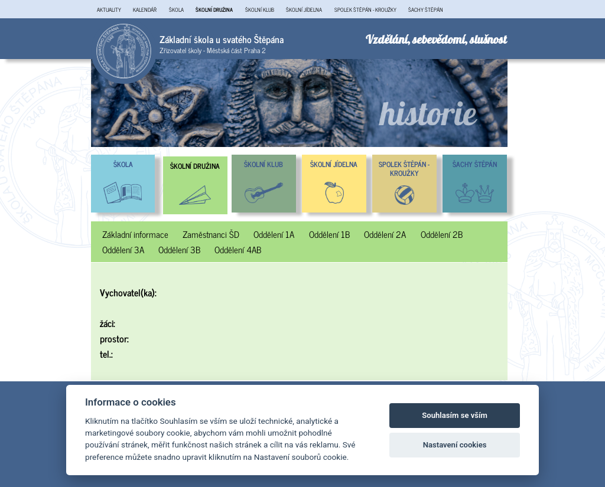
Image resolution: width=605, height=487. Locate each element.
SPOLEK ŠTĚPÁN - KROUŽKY (365, 9)
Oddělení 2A (385, 234)
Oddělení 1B (329, 234)
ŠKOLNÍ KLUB (259, 9)
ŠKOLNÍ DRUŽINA (214, 9)
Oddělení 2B (442, 234)
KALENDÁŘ (145, 9)
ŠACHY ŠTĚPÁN (425, 9)
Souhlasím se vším (454, 415)
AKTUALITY (109, 9)
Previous (82, 103)
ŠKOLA (176, 9)
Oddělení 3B (179, 250)
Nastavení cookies (455, 444)
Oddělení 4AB (237, 250)
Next (516, 103)
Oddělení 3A (123, 250)
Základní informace (135, 234)
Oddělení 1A (273, 234)
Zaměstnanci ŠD (211, 234)
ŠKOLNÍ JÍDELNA (304, 9)
